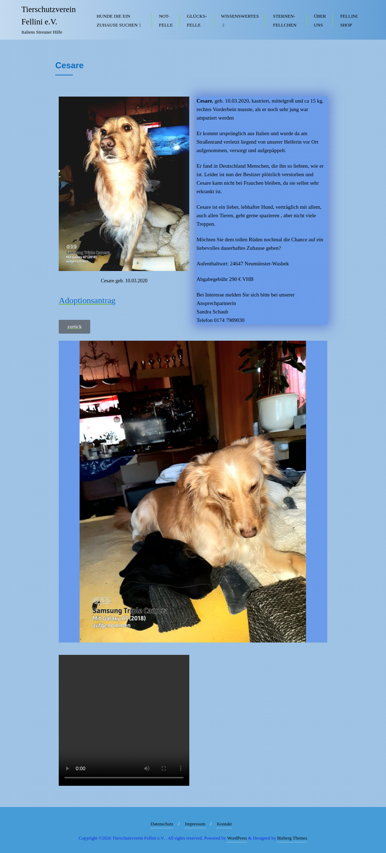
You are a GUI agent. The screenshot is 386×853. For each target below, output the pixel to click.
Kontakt (224, 823)
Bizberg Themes (292, 838)
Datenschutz (162, 823)
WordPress (237, 838)
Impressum (195, 823)
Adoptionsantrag (87, 300)
